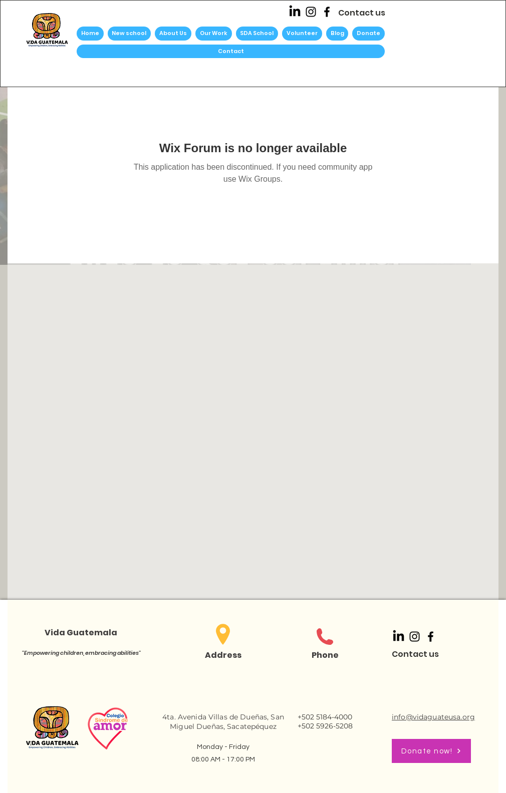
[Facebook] (327, 12)
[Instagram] (311, 12)
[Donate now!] (431, 751)
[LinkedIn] (295, 12)
